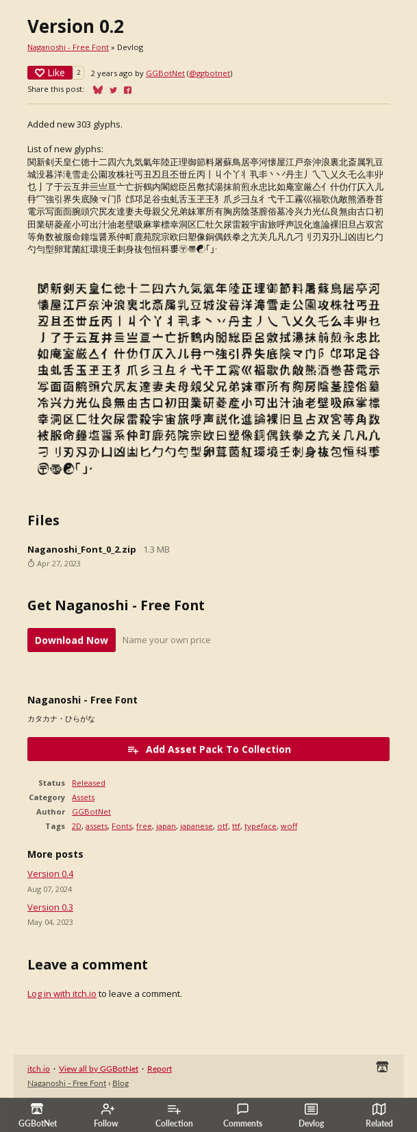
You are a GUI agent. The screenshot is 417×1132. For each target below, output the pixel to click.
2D (76, 826)
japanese (196, 826)
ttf (236, 826)
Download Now (71, 640)
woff (289, 826)
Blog (120, 1083)
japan (166, 826)
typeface (260, 826)
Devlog (311, 1116)
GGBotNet (165, 73)
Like (50, 72)
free (144, 826)
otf (222, 826)
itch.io (38, 1068)
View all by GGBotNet (98, 1068)
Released (88, 783)
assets (97, 826)
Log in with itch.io (62, 993)
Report (159, 1068)
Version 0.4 (50, 873)
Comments (242, 1116)
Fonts (122, 826)
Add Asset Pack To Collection (209, 749)
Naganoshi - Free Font (68, 47)
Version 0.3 (50, 907)
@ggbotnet (209, 73)
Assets (83, 797)
